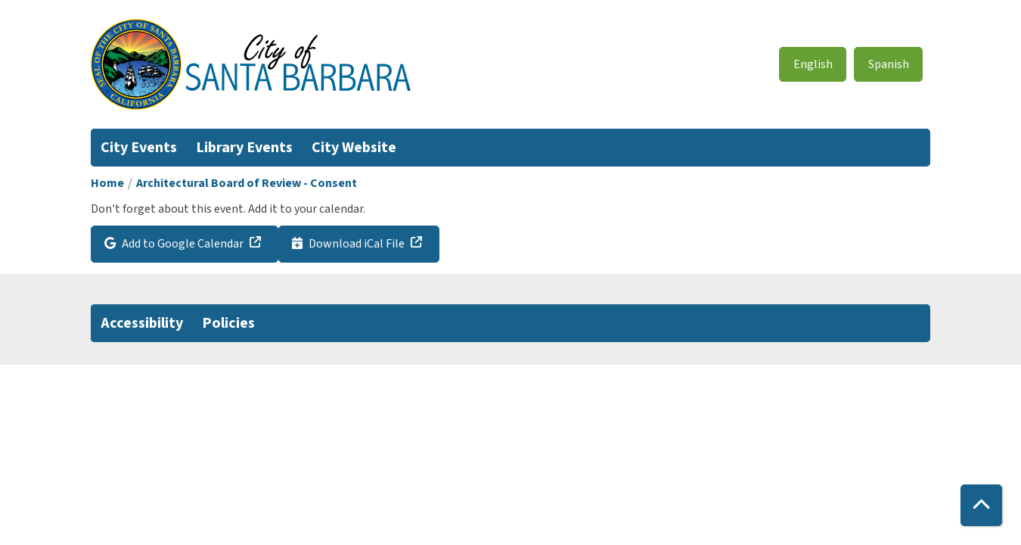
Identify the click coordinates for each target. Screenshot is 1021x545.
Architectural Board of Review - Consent (246, 183)
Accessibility (142, 323)
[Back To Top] (981, 505)
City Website (354, 147)
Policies (228, 323)
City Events (139, 147)
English (813, 64)
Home (107, 183)
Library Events (244, 147)
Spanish (888, 64)
